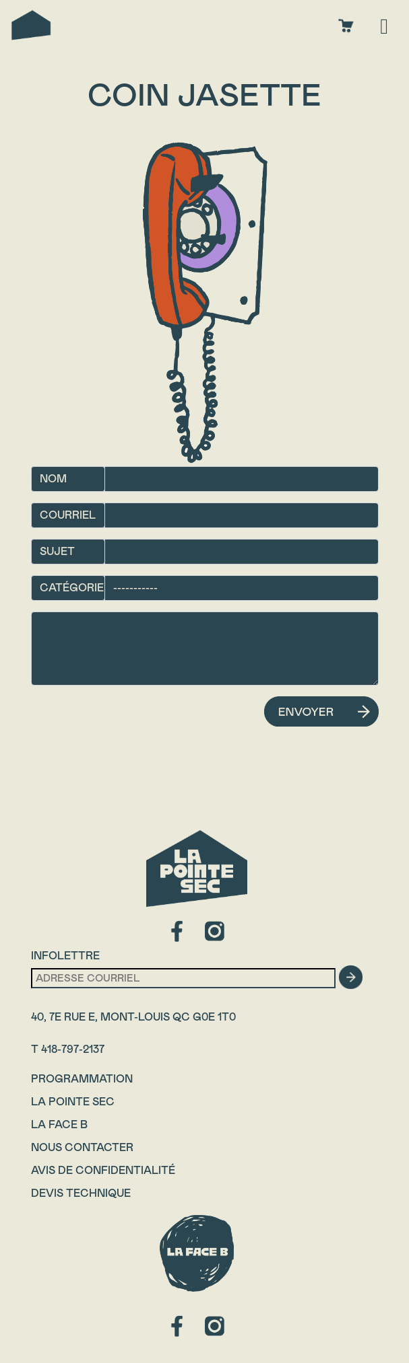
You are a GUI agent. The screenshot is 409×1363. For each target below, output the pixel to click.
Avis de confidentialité (103, 1170)
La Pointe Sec (73, 1102)
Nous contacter (82, 1147)
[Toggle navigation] (384, 24)
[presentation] (133, 722)
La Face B (59, 1124)
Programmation (82, 1079)
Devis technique (81, 1193)
